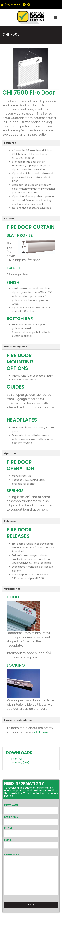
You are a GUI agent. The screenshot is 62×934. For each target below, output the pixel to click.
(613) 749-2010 (13, 4)
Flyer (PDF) (17, 758)
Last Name (11, 816)
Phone (8, 828)
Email (7, 839)
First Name (11, 805)
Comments (11, 854)
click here (40, 732)
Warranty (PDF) (20, 762)
